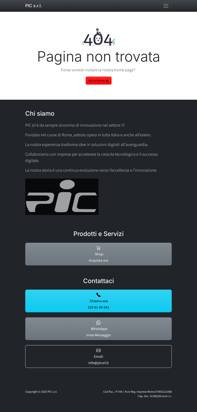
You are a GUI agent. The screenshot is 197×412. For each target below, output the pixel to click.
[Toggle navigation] (166, 6)
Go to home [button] (98, 80)
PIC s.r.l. (33, 5)
